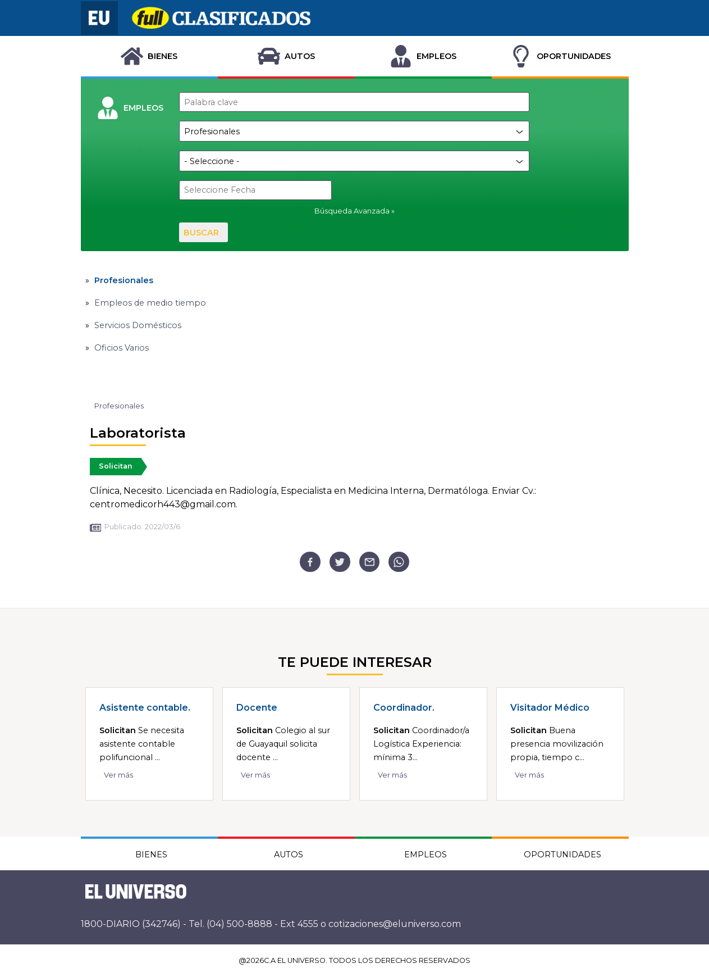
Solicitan (115, 466)
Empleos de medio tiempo (150, 303)
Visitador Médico (549, 707)
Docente (256, 707)
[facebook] (310, 562)
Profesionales (123, 280)
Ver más (118, 775)
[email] (370, 562)
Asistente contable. (144, 707)
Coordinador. (403, 707)
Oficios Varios (121, 348)
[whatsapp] (399, 562)
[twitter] (340, 562)
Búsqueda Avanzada (352, 211)
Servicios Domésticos (137, 325)
